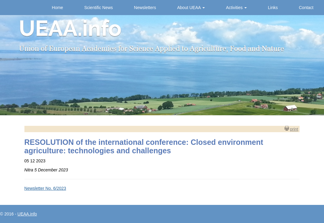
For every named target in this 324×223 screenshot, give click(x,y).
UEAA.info (27, 214)
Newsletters (145, 7)
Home (57, 7)
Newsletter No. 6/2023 (45, 188)
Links (273, 7)
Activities (236, 7)
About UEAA (191, 7)
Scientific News (98, 7)
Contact (306, 7)
